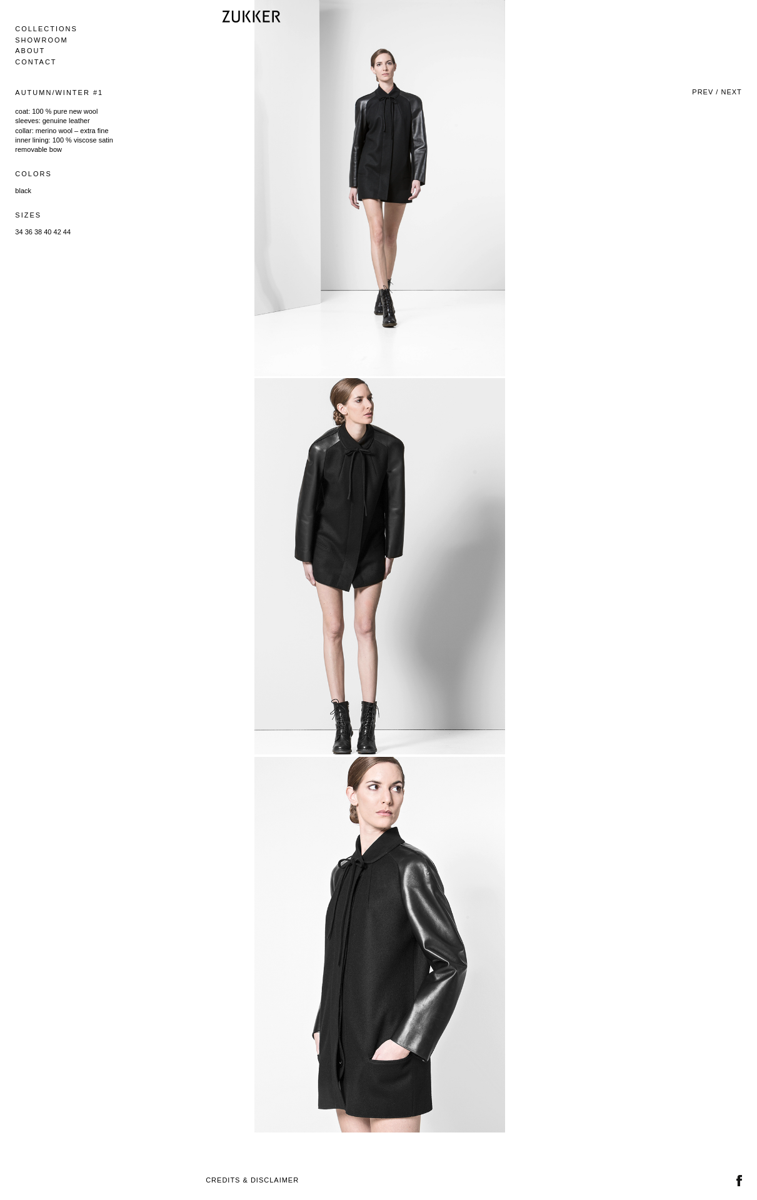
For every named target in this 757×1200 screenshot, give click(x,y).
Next (731, 92)
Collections (46, 28)
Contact (35, 62)
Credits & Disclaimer (252, 1180)
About (30, 50)
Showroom (41, 40)
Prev (702, 92)
